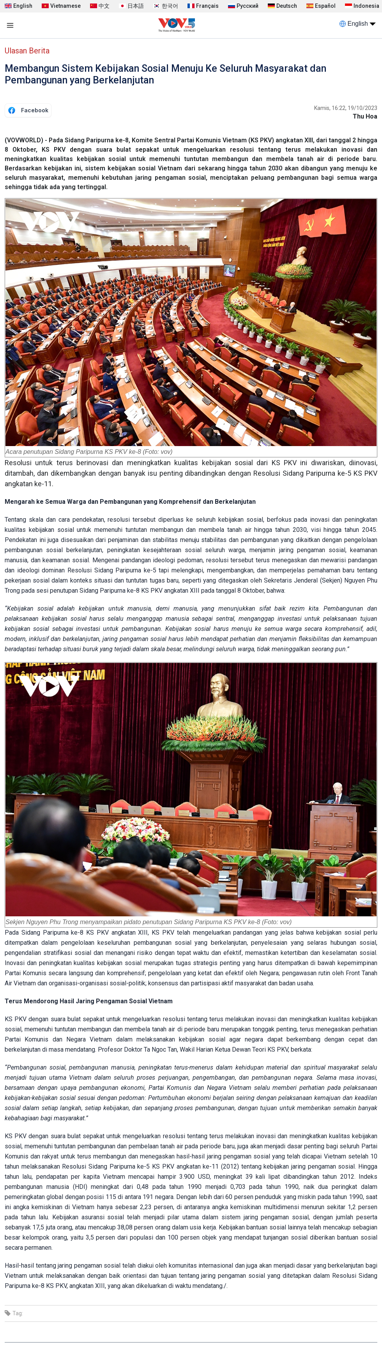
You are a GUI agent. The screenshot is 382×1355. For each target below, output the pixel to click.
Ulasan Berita (27, 50)
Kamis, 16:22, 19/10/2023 (345, 108)
